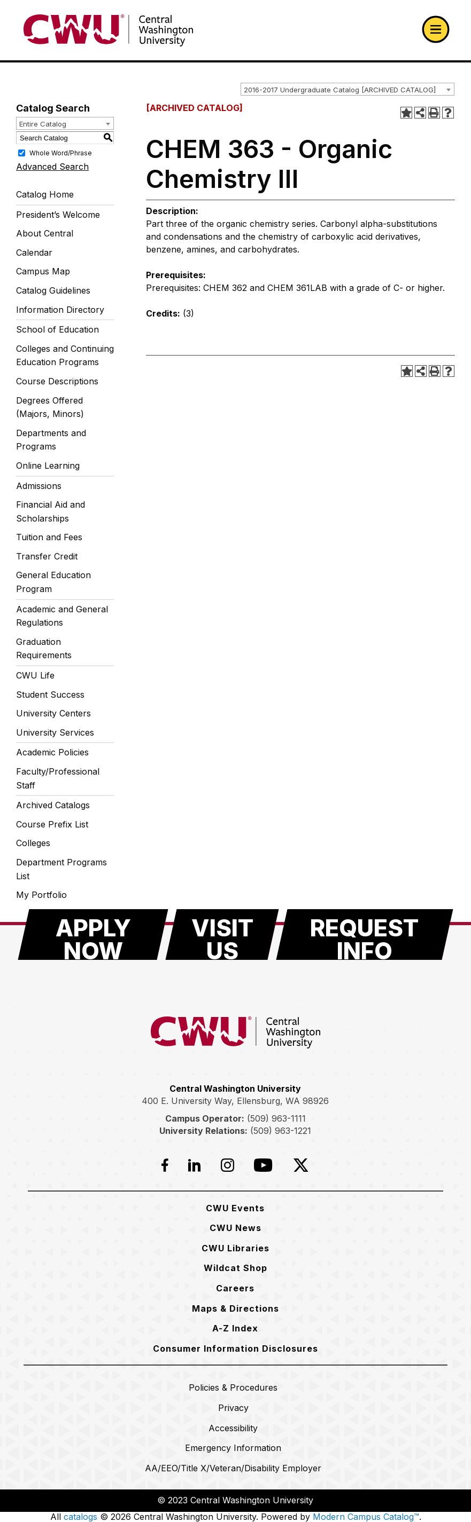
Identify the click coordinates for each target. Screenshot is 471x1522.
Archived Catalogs (53, 805)
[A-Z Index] (235, 1328)
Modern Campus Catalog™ (366, 1516)
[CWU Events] (235, 1208)
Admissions (38, 485)
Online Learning (48, 465)
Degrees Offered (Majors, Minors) (50, 407)
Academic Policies (52, 752)
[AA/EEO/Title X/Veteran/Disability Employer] (233, 1468)
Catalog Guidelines (53, 290)
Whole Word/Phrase (60, 153)
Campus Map (43, 271)
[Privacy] (233, 1408)
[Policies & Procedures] (233, 1387)
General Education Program (53, 582)
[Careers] (235, 1288)
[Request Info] (364, 934)
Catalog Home (45, 194)
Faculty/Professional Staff (57, 778)
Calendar (34, 252)
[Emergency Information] (233, 1448)
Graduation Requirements (44, 648)
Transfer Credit (47, 556)
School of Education (57, 329)
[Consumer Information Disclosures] (235, 1348)
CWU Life (35, 675)
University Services (55, 732)
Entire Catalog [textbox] (42, 124)
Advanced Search (52, 166)
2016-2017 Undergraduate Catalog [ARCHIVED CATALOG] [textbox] (340, 89)
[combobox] (347, 89)
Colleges (33, 843)
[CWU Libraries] (235, 1248)
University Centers (53, 713)
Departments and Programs (51, 440)
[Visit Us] (222, 934)
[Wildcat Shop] (235, 1268)
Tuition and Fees (49, 537)
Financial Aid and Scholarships (50, 511)
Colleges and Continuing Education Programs (65, 355)
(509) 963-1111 (276, 1118)
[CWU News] (235, 1228)
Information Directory (60, 309)
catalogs (80, 1516)
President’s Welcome (58, 214)
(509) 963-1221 (280, 1130)
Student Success (50, 694)
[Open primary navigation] (435, 29)
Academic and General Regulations (62, 616)
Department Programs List (61, 869)
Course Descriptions (57, 381)
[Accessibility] (233, 1428)
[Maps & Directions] (235, 1308)
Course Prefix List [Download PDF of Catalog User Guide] (52, 824)
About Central (44, 233)
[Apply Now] (93, 934)
